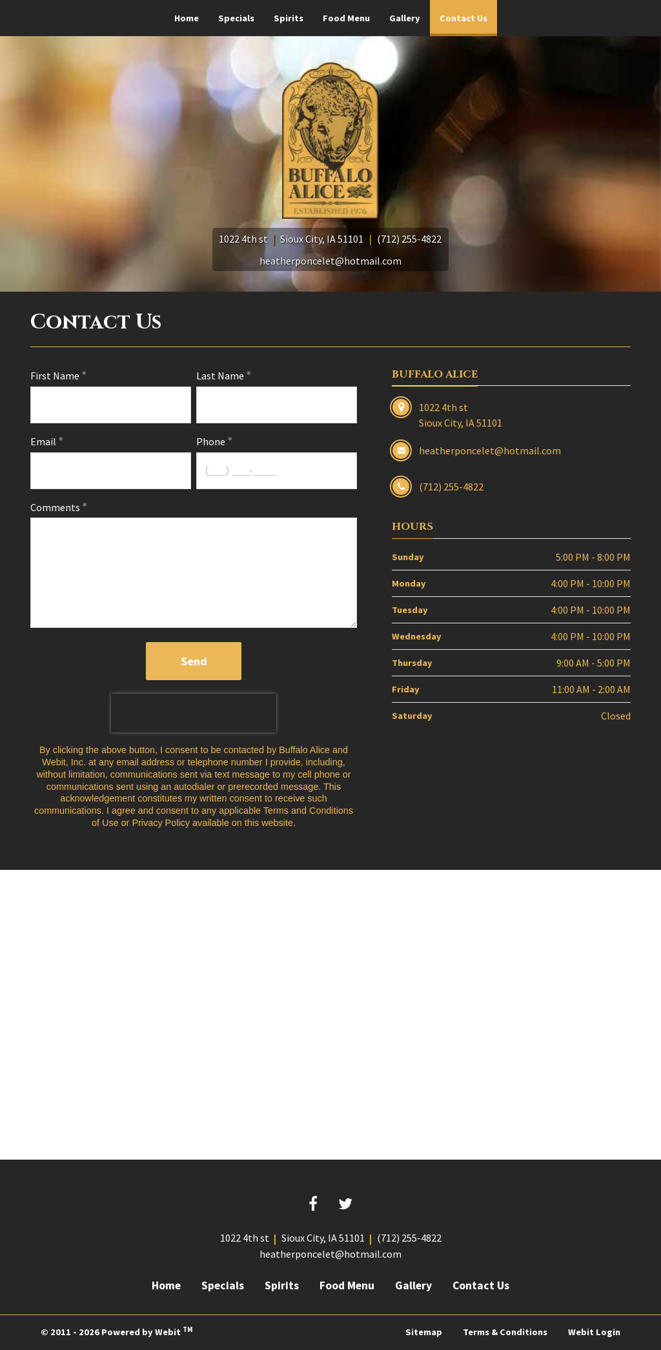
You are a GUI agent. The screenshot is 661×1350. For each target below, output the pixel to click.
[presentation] (193, 713)
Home (186, 18)
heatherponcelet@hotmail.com (330, 260)
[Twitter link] (345, 1205)
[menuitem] (186, 18)
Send (194, 661)
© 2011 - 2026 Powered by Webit (116, 1331)
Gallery (404, 18)
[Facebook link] (313, 1205)
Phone (210, 441)
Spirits (288, 18)
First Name (54, 375)
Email (43, 441)
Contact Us (468, 14)
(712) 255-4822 (409, 238)
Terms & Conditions (505, 1332)
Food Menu (346, 18)
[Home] (330, 140)
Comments (55, 507)
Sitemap (423, 1332)
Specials (236, 18)
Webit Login (594, 1332)
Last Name (220, 375)
